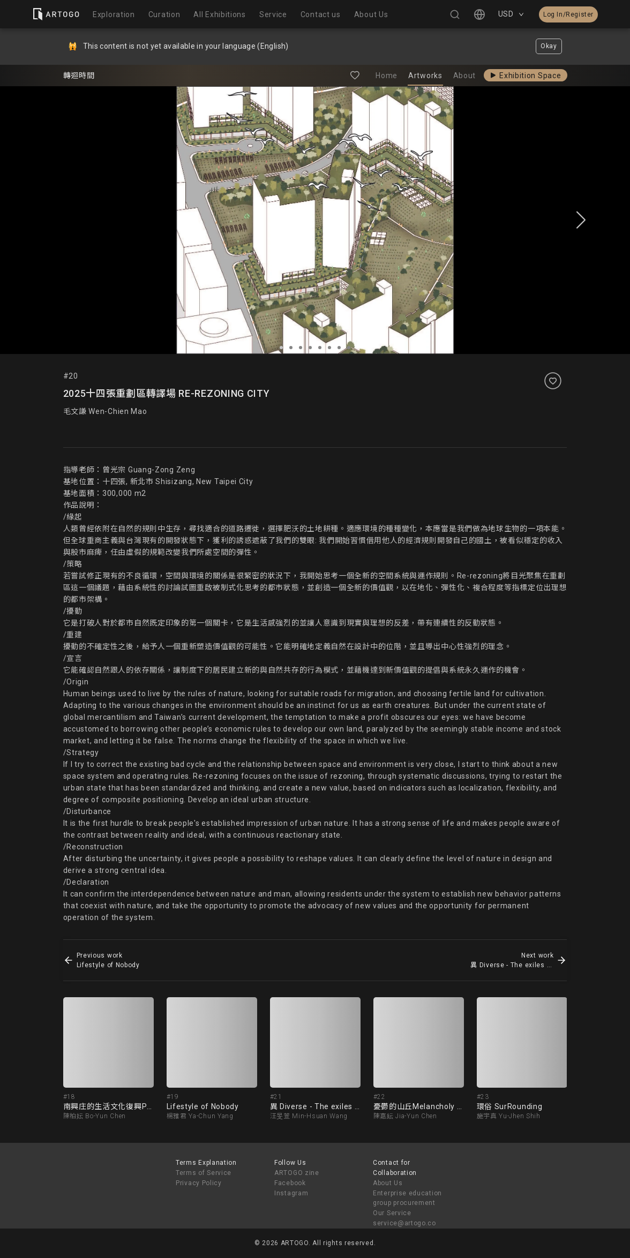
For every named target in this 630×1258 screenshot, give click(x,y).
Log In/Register (568, 14)
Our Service (392, 1213)
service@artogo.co (404, 1223)
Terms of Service (203, 1173)
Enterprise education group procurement (407, 1198)
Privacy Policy (199, 1183)
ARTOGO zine (296, 1173)
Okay (549, 46)
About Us (388, 1183)
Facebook (290, 1183)
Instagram (291, 1193)
